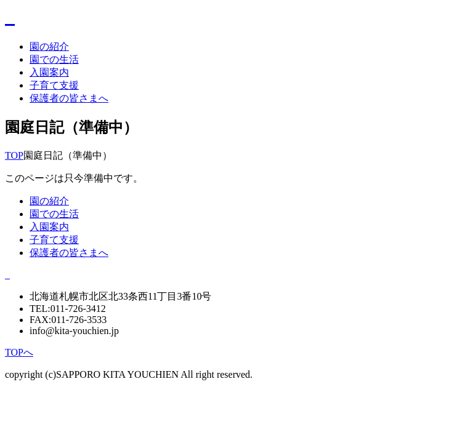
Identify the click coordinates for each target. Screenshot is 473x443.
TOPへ (19, 352)
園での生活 (54, 59)
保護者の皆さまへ (69, 98)
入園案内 (49, 72)
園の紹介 (49, 46)
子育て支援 (54, 85)
